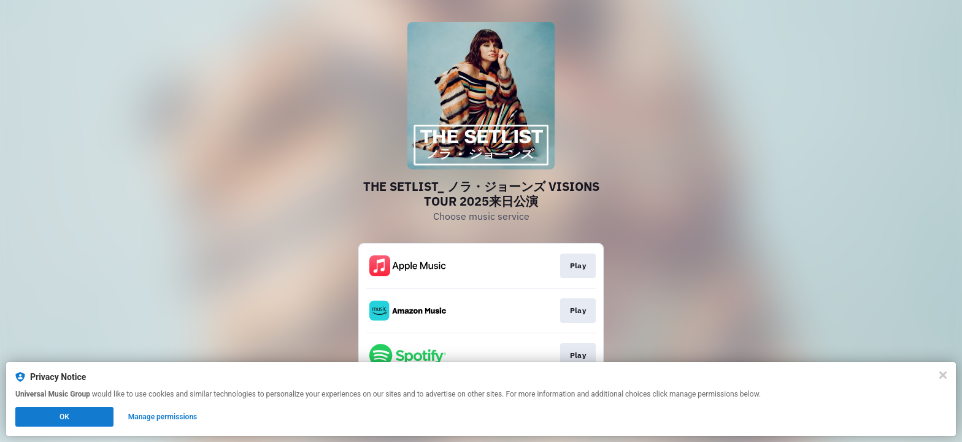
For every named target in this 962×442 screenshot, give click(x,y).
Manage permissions (163, 417)
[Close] (943, 375)
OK (64, 417)
